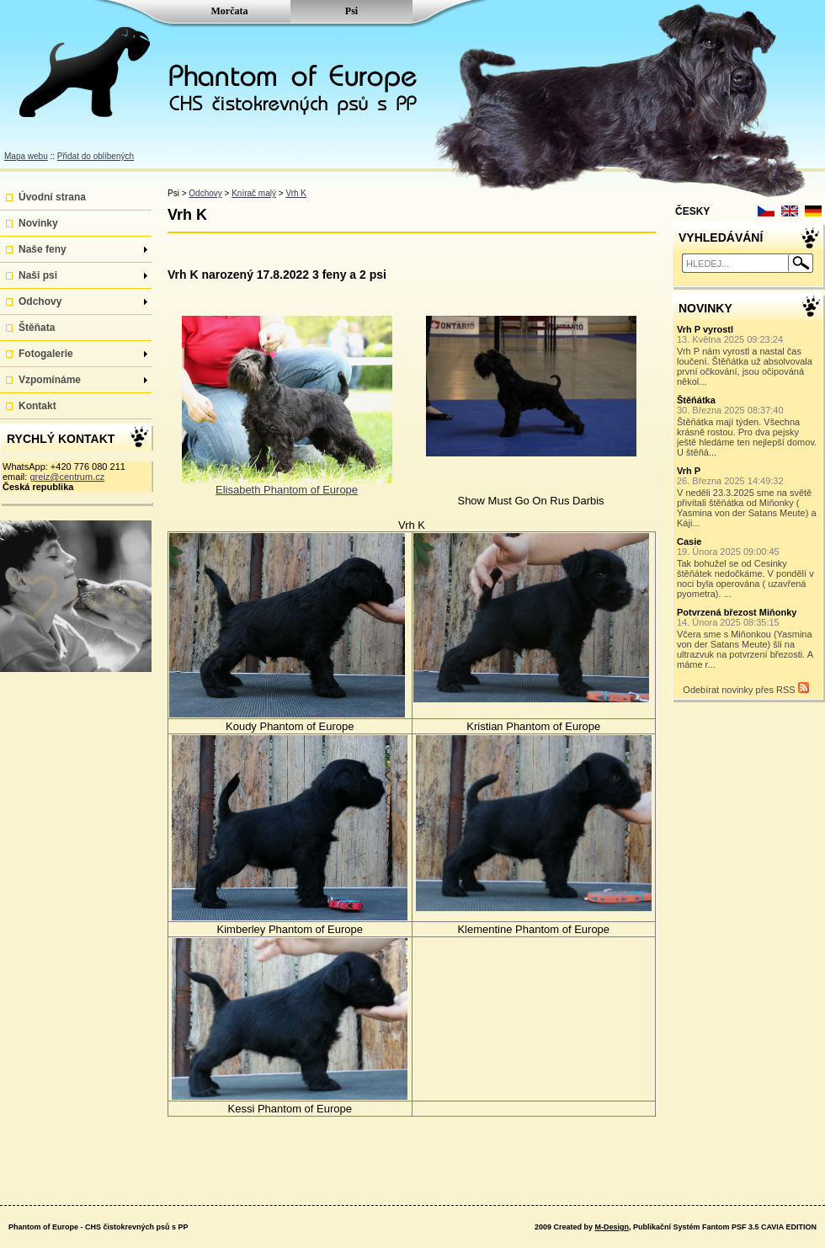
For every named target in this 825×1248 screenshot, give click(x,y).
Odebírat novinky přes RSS (745, 688)
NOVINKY (705, 308)
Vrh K (295, 193)
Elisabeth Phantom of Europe (287, 489)
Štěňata (37, 327)
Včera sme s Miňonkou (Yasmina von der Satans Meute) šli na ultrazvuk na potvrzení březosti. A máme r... (748, 638)
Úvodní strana (52, 197)
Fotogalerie (83, 354)
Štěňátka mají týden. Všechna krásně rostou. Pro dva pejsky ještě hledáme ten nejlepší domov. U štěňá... (748, 426)
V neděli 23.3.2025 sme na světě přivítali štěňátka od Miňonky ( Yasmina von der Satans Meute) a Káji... (748, 497)
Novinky (38, 223)
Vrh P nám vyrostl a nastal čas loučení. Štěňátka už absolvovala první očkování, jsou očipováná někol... (748, 355)
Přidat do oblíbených (95, 156)
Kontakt (37, 406)
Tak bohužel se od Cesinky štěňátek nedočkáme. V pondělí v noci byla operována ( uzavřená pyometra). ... (748, 567)
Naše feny (83, 249)
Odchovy (83, 301)
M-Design (611, 1227)
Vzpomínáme (83, 380)
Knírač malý (254, 193)
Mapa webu (26, 156)
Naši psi (83, 275)
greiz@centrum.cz (66, 477)
